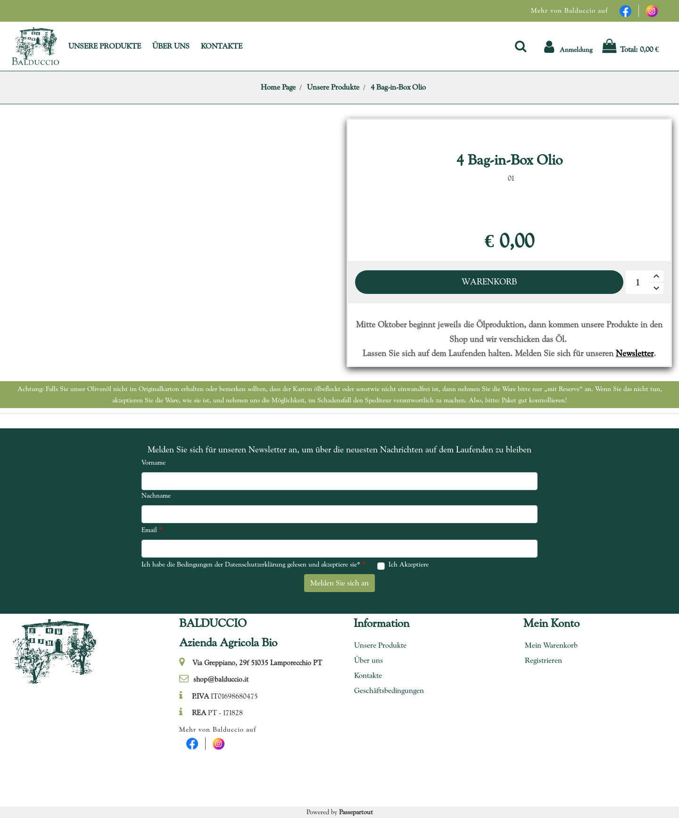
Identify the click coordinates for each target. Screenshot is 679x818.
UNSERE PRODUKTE (104, 46)
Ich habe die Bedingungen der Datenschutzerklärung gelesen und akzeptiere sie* (253, 563)
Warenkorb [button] (489, 281)
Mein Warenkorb (551, 645)
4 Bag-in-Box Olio (398, 87)
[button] (520, 46)
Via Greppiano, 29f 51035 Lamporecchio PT (257, 663)
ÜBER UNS (171, 46)
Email (152, 529)
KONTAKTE (221, 46)
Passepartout (356, 812)
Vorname (153, 462)
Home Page (278, 87)
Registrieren (543, 660)
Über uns (368, 660)
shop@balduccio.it (220, 679)
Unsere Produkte (333, 87)
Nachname (156, 495)
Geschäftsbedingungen (385, 690)
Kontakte (368, 675)
